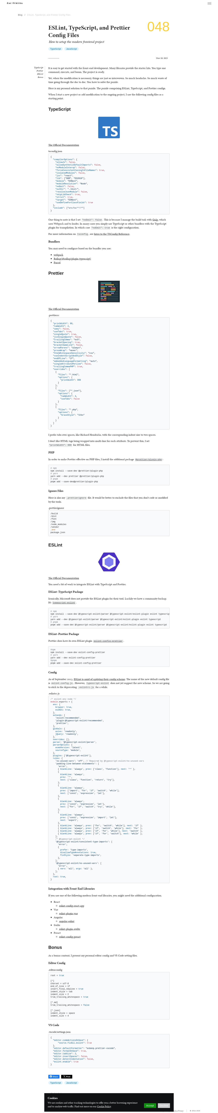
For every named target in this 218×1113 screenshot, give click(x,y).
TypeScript (55, 49)
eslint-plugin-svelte (69, 929)
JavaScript (71, 49)
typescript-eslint (64, 602)
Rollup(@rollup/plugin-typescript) (72, 259)
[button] (209, 3)
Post (66, 1076)
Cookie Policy (104, 1106)
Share (54, 1076)
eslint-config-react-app (71, 906)
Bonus (40, 77)
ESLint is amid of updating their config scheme (99, 679)
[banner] (15, 3)
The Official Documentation (63, 145)
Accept (150, 1105)
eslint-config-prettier (108, 641)
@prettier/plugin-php (148, 459)
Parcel (57, 262)
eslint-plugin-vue (68, 913)
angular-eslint (66, 921)
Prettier (40, 70)
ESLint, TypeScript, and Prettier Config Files (48, 15)
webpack (58, 255)
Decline (164, 1105)
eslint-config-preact (70, 937)
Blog (20, 15)
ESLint (40, 74)
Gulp (155, 220)
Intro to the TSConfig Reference (111, 234)
